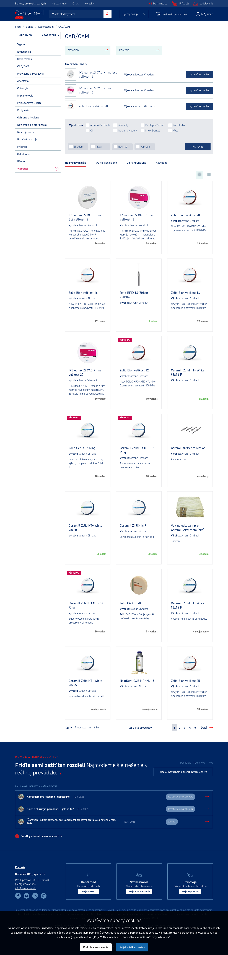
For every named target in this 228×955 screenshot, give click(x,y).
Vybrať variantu (199, 74)
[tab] (26, 35)
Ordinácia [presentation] (26, 35)
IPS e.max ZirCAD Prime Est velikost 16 (98, 74)
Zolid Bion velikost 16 (83, 293)
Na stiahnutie (59, 3)
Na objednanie (201, 631)
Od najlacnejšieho (106, 162)
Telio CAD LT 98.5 (131, 603)
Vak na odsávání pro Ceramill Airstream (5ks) (187, 527)
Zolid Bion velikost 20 (93, 106)
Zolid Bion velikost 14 (185, 293)
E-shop (29, 27)
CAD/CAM (23, 66)
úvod (18, 27)
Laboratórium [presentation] (50, 35)
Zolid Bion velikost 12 (134, 370)
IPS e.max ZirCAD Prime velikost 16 (95, 90)
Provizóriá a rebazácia (30, 73)
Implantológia (25, 95)
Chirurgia (22, 88)
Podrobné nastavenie (95, 947)
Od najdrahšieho (136, 162)
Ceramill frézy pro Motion (188, 448)
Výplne (21, 44)
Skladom (152, 321)
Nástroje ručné (26, 132)
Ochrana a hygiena (28, 117)
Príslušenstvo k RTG (29, 103)
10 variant (151, 399)
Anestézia (23, 81)
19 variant (151, 243)
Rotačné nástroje (27, 139)
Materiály (73, 50)
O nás (75, 3)
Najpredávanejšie (75, 162)
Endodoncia (24, 52)
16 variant (100, 243)
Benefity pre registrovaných (30, 3)
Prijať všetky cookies (132, 947)
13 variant (151, 631)
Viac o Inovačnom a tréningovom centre (183, 772)
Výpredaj (37, 169)
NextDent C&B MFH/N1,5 (137, 681)
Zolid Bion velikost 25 (185, 681)
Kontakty (90, 3)
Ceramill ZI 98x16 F (133, 525)
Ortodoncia (23, 154)
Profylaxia (23, 110)
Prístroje (184, 3)
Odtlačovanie (25, 59)
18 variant (100, 476)
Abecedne (161, 162)
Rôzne (21, 161)
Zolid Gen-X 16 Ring (82, 448)
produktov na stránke (87, 727)
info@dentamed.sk (25, 888)
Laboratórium (46, 27)
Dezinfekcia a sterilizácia (32, 125)
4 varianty (203, 476)
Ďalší (204, 727)
